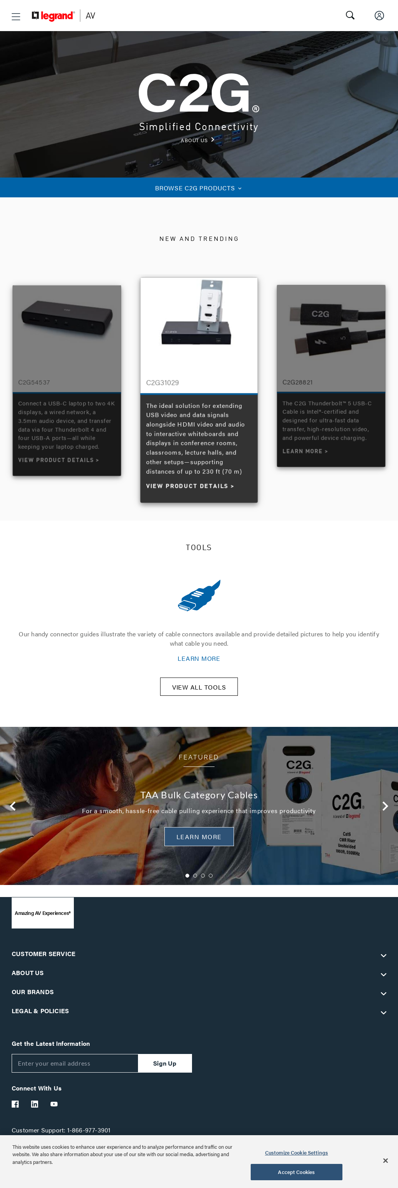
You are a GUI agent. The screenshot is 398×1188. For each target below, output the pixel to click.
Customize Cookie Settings (296, 1152)
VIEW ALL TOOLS (199, 692)
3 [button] (203, 880)
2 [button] (195, 880)
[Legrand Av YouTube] (54, 1108)
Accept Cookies (296, 1172)
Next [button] (385, 811)
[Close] (385, 1160)
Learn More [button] (199, 841)
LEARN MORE (199, 658)
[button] (16, 16)
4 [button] (211, 880)
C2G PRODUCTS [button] (199, 187)
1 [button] (187, 880)
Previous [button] (13, 811)
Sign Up (164, 1067)
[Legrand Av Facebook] (15, 1108)
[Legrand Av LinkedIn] (35, 1108)
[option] (199, 388)
